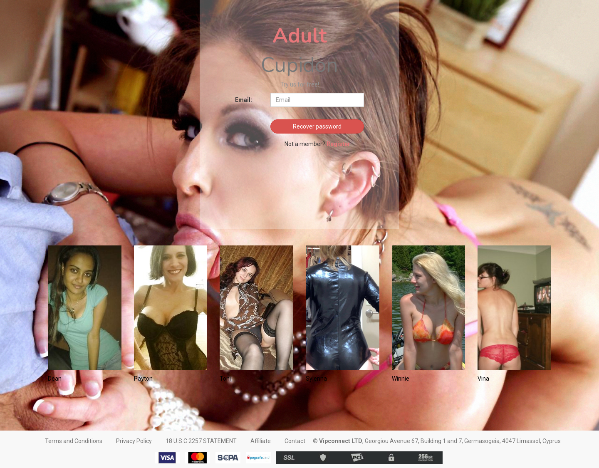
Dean (55, 378)
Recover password (317, 126)
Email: (243, 100)
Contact (295, 441)
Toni (225, 378)
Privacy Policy (134, 441)
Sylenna (316, 378)
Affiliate (260, 441)
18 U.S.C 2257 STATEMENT (201, 441)
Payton (143, 378)
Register (338, 144)
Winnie (400, 378)
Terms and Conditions (73, 441)
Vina (483, 378)
